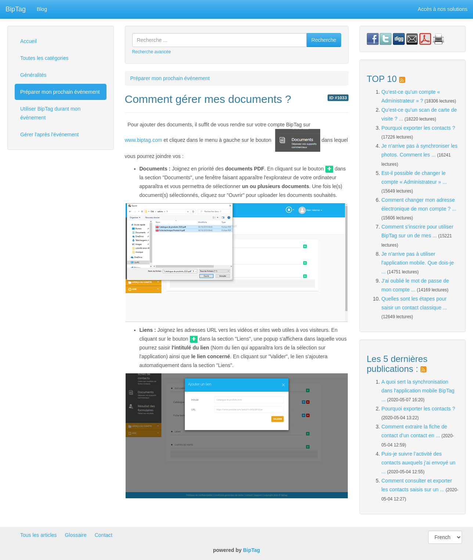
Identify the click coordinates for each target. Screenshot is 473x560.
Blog (42, 9)
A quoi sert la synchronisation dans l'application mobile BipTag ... (418, 390)
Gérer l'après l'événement (49, 134)
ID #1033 (338, 97)
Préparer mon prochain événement (60, 92)
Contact (103, 535)
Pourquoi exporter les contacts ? (418, 128)
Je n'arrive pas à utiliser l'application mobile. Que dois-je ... (418, 262)
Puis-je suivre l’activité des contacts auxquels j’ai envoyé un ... (419, 462)
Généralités (33, 75)
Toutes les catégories (44, 58)
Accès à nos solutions (442, 9)
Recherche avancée (151, 51)
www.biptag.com (143, 140)
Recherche (323, 40)
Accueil (28, 41)
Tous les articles (38, 535)
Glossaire (76, 535)
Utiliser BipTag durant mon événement (50, 113)
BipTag (16, 9)
